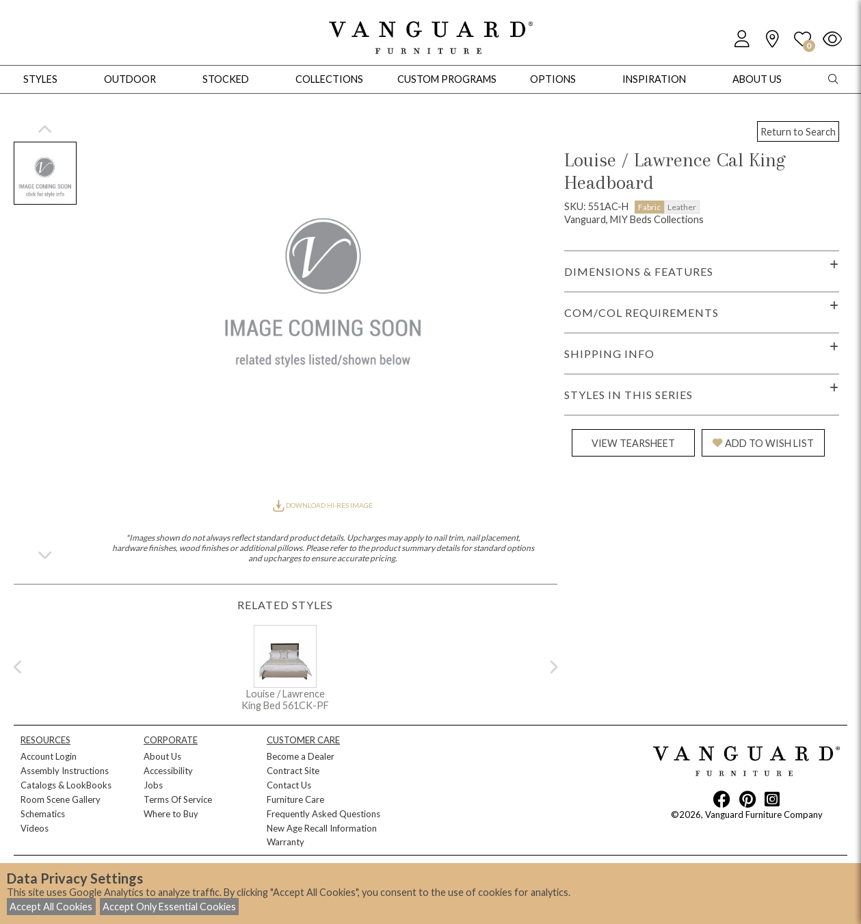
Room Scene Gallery (61, 799)
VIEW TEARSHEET (633, 443)
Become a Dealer (300, 756)
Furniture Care (295, 799)
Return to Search (798, 132)
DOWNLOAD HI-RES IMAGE (323, 505)
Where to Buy (171, 813)
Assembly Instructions (65, 770)
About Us (162, 756)
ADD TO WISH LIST (763, 443)
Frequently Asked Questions (323, 813)
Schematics (43, 813)
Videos (35, 828)
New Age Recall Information (322, 828)
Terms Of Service (178, 799)
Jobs (153, 785)
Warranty (285, 841)
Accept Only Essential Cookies (169, 906)
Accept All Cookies (51, 906)
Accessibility (168, 770)
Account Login (49, 756)
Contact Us (289, 785)
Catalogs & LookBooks (66, 785)
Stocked (225, 79)
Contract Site (293, 770)
